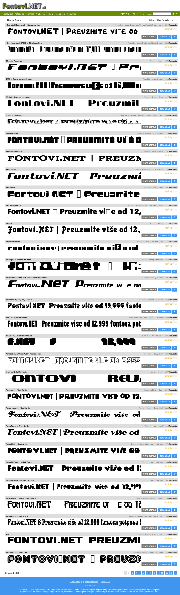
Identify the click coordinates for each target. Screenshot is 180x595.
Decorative (124, 115)
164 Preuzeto (171, 462)
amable (9, 336)
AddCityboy (11, 169)
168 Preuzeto (171, 260)
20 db (8, 97)
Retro (153, 43)
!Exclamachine (33, 25)
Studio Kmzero (27, 480)
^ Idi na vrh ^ (90, 586)
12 (171, 573)
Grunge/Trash (145, 25)
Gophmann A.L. (31, 498)
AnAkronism (11, 408)
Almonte (9, 318)
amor (8, 372)
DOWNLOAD (165, 37)
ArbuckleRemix (12, 462)
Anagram (10, 390)
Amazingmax (35, 354)
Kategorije (19, 14)
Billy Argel (18, 115)
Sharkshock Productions (36, 278)
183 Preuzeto (171, 223)
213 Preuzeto (171, 205)
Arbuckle (10, 444)
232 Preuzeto (171, 43)
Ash (8, 534)
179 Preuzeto (171, 444)
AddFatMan (11, 187)
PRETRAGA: (146, 14)
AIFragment (11, 260)
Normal (160, 151)
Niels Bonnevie (20, 372)
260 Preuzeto (171, 300)
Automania (10, 552)
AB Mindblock (12, 133)
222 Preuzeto (171, 242)
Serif (156, 169)
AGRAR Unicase (13, 242)
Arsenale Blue (12, 480)
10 (162, 573)
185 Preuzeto (171, 534)
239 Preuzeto (171, 169)
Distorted (134, 25)
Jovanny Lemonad (22, 97)
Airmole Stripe (12, 300)
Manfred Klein (25, 260)
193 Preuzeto (171, 79)
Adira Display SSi (13, 205)
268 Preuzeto (171, 516)
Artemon (9, 516)
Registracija (124, 13)
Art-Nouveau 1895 (14, 498)
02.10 (8, 61)
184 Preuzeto (171, 354)
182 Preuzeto (171, 480)
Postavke (71, 14)
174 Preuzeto (171, 61)
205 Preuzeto (171, 390)
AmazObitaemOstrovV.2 (16, 354)
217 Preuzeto (171, 97)
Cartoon (160, 444)
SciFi (151, 169)
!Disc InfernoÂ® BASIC (16, 43)
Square (160, 43)
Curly (161, 390)
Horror (160, 25)
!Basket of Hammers (15, 25)
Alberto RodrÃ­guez (23, 336)
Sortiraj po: (153, 20)
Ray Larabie (27, 300)
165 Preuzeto (171, 426)
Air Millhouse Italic (14, 278)
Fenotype (18, 61)
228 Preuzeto (171, 408)
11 (167, 573)
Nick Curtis (22, 390)
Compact (160, 318)
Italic (161, 169)
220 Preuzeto (171, 318)
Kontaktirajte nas (91, 582)
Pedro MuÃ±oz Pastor (22, 79)
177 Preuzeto (171, 372)
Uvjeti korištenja (76, 582)
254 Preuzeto (171, 25)
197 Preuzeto (171, 151)
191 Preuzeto (171, 278)
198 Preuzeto (171, 498)
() (174, 13)
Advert (9, 223)
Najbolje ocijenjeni (44, 14)
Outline (151, 552)
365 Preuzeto (171, 115)
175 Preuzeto (171, 133)
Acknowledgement (14, 151)
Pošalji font (60, 14)
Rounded (154, 205)
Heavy (126, 25)
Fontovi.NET (105, 582)
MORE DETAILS (149, 37)
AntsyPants (11, 426)
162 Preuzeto (171, 187)
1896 (8, 79)
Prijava (135, 13)
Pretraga (30, 14)
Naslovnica (8, 14)
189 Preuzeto (171, 552)
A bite (8, 115)
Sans (154, 25)
